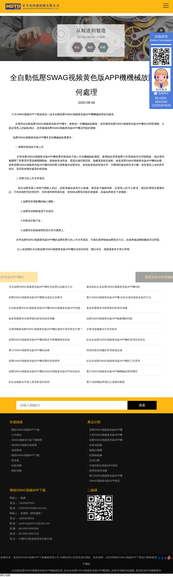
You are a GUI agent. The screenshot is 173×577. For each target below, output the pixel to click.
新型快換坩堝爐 (98, 470)
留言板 (15, 460)
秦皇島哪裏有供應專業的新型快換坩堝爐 (32, 318)
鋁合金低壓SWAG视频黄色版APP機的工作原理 (113, 360)
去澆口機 (94, 460)
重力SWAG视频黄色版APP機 (105, 475)
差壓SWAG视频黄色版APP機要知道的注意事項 (35, 297)
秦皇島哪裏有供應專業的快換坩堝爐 (106, 307)
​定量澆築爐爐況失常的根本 (101, 329)
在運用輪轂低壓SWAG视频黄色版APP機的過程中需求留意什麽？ (46, 329)
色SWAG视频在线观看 (24, 445)
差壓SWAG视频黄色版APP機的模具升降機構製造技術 (39, 339)
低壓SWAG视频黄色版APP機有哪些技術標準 (34, 360)
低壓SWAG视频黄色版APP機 (105, 439)
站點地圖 (16, 465)
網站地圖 (16, 470)
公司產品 (16, 434)
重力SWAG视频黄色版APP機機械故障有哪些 (111, 371)
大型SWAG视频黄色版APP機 (105, 434)
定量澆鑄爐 (95, 445)
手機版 (86, 563)
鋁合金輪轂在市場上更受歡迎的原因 (29, 381)
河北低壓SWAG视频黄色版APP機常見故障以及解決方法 (40, 286)
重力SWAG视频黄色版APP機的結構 (29, 350)
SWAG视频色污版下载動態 (26, 439)
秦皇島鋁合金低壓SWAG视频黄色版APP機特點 (113, 286)
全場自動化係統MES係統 (103, 465)
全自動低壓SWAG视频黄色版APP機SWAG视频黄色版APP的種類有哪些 (46, 307)
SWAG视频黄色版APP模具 (104, 480)
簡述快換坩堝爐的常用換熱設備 (104, 350)
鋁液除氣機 (95, 455)
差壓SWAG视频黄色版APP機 (105, 429)
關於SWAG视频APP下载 (25, 429)
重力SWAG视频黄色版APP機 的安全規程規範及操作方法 (118, 297)
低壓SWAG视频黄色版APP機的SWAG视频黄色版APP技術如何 (44, 371)
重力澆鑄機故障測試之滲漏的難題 (105, 381)
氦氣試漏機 (95, 450)
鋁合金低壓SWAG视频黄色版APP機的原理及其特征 (115, 339)
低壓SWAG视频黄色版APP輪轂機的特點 (109, 318)
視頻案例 (16, 450)
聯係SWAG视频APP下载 (25, 455)
